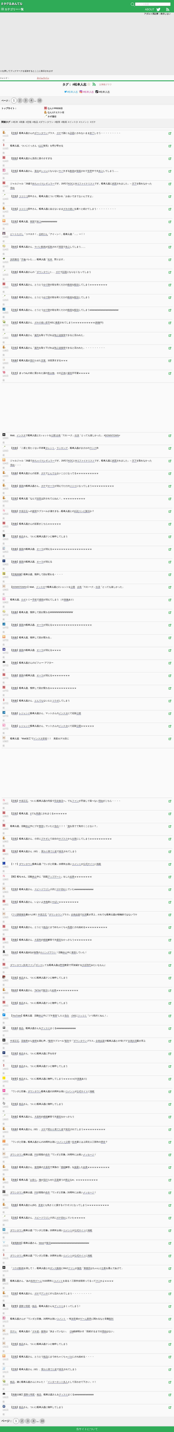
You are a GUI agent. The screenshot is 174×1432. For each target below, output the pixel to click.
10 (39, 100)
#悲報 (28, 122)
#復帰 (57, 122)
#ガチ (93, 122)
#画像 (22, 122)
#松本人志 (71, 91)
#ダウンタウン (46, 122)
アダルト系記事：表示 (157, 14)
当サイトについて (87, 1429)
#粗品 (35, 122)
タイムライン (43, 78)
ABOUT (149, 9)
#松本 (15, 122)
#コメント (84, 122)
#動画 (64, 122)
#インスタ (73, 122)
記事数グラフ (105, 84)
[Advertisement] (87, 42)
